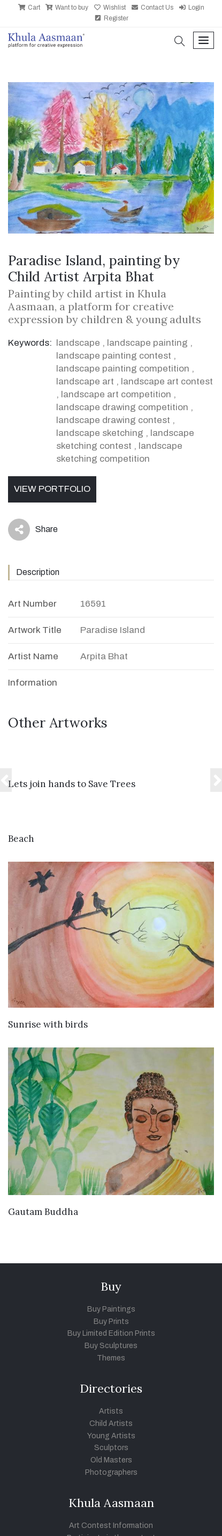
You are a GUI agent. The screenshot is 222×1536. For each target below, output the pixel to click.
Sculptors (111, 1448)
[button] (179, 42)
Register (111, 18)
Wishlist (110, 7)
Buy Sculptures (111, 1346)
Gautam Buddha (43, 1212)
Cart (29, 7)
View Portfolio (52, 489)
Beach (21, 839)
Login (191, 7)
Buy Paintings (111, 1309)
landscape (78, 343)
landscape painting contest (113, 356)
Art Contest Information (111, 1526)
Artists (111, 1411)
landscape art (85, 381)
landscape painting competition (122, 368)
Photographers (111, 1472)
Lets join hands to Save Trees (71, 784)
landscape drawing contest (113, 420)
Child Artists (111, 1423)
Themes (111, 1358)
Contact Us (152, 7)
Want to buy (66, 7)
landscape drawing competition (122, 407)
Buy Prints (111, 1321)
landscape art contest (167, 381)
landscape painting (147, 343)
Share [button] (33, 530)
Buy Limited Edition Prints (111, 1333)
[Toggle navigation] (203, 40)
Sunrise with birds (48, 1024)
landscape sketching (99, 433)
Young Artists (111, 1436)
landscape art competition (116, 394)
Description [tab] (37, 572)
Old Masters (111, 1460)
